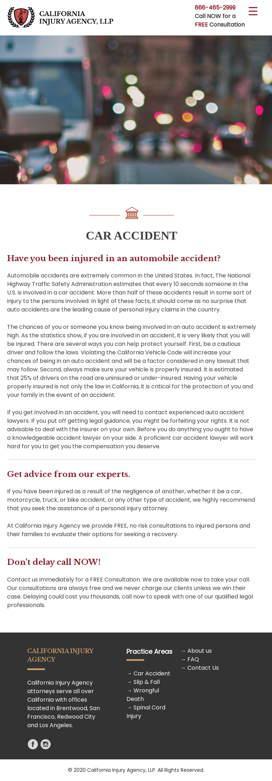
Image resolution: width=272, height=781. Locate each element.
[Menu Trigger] (253, 10)
